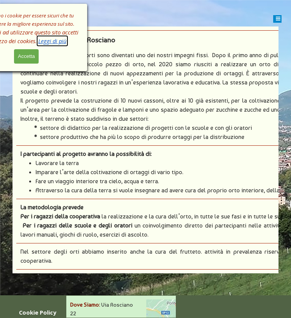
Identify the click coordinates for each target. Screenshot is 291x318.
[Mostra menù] (278, 18)
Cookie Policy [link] (37, 312)
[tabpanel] (145, 150)
